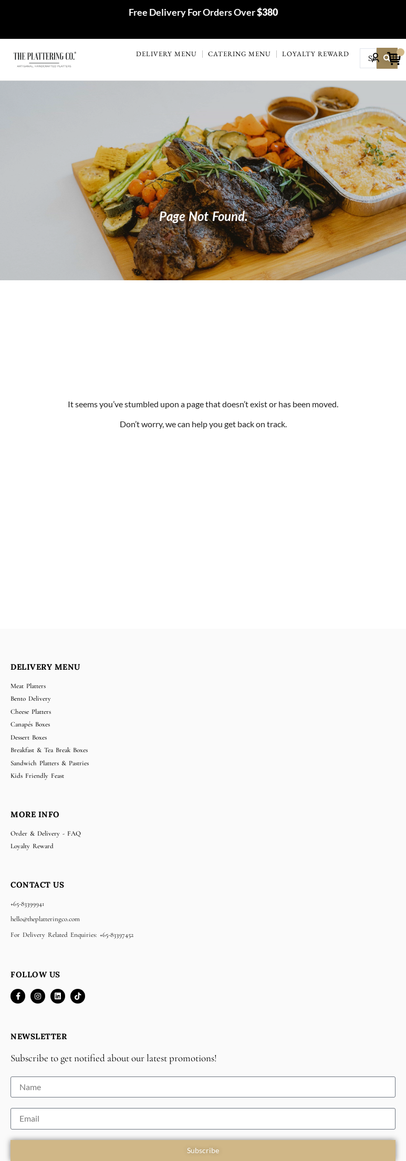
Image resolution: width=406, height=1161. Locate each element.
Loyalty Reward (315, 53)
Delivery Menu (166, 53)
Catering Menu (239, 53)
